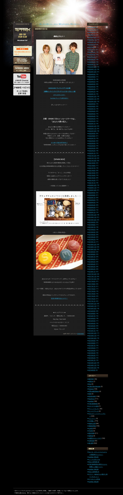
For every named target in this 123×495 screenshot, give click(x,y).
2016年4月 (92, 323)
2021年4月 (92, 175)
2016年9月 (92, 311)
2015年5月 (92, 350)
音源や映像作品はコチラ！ (59, 298)
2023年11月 (92, 99)
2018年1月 (92, 271)
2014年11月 (92, 365)
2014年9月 (92, 370)
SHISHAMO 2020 (59, 88)
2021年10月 (92, 160)
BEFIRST (91, 379)
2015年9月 (92, 340)
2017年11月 (92, 276)
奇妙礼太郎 (92, 423)
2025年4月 (92, 57)
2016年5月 (92, 321)
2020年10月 (92, 190)
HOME (16, 100)
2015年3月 (92, 355)
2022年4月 (92, 146)
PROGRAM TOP (22, 40)
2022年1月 (92, 153)
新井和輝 (91, 433)
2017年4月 (92, 294)
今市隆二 (91, 421)
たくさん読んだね (94, 459)
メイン (56, 24)
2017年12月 (92, 274)
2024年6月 (92, 82)
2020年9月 (92, 193)
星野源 (91, 436)
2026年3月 (92, 30)
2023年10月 (92, 101)
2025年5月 (92, 54)
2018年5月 (92, 262)
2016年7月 (92, 316)
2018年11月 (92, 247)
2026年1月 (92, 35)
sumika (91, 401)
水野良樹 (91, 441)
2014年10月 (92, 368)
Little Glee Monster (95, 386)
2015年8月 (92, 343)
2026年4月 (92, 27)
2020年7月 (92, 197)
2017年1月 (92, 301)
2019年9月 (92, 222)
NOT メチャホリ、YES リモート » (69, 24)
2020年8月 (92, 195)
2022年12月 (92, 126)
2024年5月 (92, 84)
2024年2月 (92, 91)
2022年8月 (92, 136)
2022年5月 (92, 143)
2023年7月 (92, 109)
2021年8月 (92, 165)
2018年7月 (92, 257)
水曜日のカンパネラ (95, 438)
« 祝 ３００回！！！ (46, 24)
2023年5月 (92, 114)
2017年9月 (92, 281)
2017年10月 (92, 279)
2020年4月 (92, 205)
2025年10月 (92, 42)
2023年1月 (92, 123)
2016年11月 (92, 306)
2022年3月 (92, 148)
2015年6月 (92, 348)
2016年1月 (92, 331)
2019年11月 (92, 217)
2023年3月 (92, 119)
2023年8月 (92, 106)
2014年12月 (92, 363)
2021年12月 (92, 156)
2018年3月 (92, 266)
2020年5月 (92, 202)
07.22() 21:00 (59, 95)
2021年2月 (92, 180)
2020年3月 (92, 207)
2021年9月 (92, 163)
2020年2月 (92, 210)
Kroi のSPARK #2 (94, 462)
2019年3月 (92, 237)
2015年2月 (92, 358)
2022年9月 (92, 133)
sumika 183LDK (94, 482)
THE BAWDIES (93, 404)
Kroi (90, 384)
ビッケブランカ (94, 411)
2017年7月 (92, 286)
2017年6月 (92, 289)
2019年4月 (92, 234)
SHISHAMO (80, 334)
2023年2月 (92, 121)
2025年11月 (92, 40)
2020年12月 (92, 185)
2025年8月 (92, 47)
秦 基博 (91, 443)
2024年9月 (92, 74)
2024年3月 (92, 89)
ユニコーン (92, 418)
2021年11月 (92, 158)
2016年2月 (92, 328)
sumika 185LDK (94, 457)
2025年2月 (92, 62)
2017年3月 (92, 296)
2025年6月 (92, 52)
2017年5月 (92, 291)
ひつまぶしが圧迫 (94, 479)
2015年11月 (92, 335)
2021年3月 (92, 178)
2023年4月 (92, 116)
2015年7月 (92, 345)
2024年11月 (92, 69)
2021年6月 (92, 170)
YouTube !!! (59, 98)
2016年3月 (92, 326)
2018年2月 (92, 269)
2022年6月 (92, 141)
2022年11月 (92, 128)
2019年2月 (92, 239)
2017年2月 (92, 299)
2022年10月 (92, 131)
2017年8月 (92, 284)
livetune (91, 389)
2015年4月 (92, 353)
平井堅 (91, 431)
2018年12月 (92, 244)
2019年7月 (92, 227)
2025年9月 (92, 45)
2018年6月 (92, 259)
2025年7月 (92, 50)
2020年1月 (92, 212)
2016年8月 (92, 313)
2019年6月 (92, 229)
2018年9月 (92, 252)
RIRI (90, 394)
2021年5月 (92, 173)
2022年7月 (92, 138)
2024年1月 (92, 94)
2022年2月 (92, 151)
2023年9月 (92, 104)
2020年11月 (92, 188)
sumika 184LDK (94, 469)
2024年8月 (92, 77)
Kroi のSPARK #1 (94, 472)
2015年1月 (92, 360)
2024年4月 (92, 87)
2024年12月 (92, 67)
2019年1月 (92, 242)
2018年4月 (92, 264)
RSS (22, 49)
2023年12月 (92, 96)
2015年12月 (92, 333)
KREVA (91, 381)
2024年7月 (92, 79)
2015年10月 (92, 338)
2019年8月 (92, 225)
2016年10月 (92, 308)
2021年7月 (92, 168)
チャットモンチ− (94, 409)
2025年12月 (92, 37)
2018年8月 (92, 254)
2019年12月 (92, 215)
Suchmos (92, 399)
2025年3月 (92, 59)
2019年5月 (92, 232)
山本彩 (91, 428)
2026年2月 (92, 32)
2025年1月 (92, 64)
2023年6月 (92, 111)
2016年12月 (92, 303)
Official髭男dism (94, 391)
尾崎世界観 (92, 426)
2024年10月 (92, 72)
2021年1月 (92, 183)
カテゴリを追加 (94, 406)
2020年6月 (92, 200)
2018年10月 (92, 249)
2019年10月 (92, 220)
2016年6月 (92, 318)
